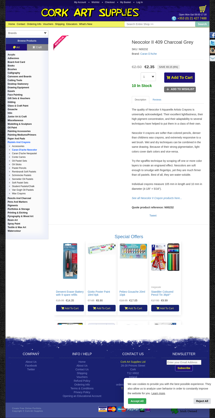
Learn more (158, 393)
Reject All (202, 401)
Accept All (137, 401)
